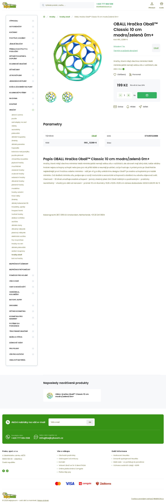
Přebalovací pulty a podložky (18, 50)
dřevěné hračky (18, 181)
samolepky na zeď (19, 122)
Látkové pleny (15, 75)
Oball (156, 48)
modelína (15, 188)
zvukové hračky (18, 174)
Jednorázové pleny (18, 81)
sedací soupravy (18, 251)
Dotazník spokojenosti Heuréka (125, 459)
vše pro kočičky (16, 354)
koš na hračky (17, 258)
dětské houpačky (18, 137)
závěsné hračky (18, 170)
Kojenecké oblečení (18, 64)
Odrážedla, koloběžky (14, 293)
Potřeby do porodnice (14, 324)
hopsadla (15, 148)
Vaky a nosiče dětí (17, 287)
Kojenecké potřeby (17, 92)
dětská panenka (18, 144)
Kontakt (62, 462)
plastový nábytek (18, 232)
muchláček (16, 166)
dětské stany (17, 225)
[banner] (18, 5)
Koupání (13, 104)
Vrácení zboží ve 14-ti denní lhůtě (72, 465)
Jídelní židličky (16, 44)
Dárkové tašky (16, 343)
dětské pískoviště (18, 247)
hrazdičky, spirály (18, 207)
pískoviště (16, 133)
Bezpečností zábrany (18, 264)
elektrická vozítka (19, 236)
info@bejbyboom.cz (104, 6)
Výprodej (13, 21)
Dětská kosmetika (17, 311)
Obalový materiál (17, 360)
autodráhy (16, 129)
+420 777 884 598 (104, 4)
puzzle (14, 118)
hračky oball (65, 17)
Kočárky (13, 32)
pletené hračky (18, 185)
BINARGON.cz (159, 499)
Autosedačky (15, 26)
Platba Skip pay (65, 472)
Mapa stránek (43, 500)
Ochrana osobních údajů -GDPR (126, 465)
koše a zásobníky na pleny (20, 87)
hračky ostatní (17, 192)
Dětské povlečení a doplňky (17, 57)
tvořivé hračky (17, 214)
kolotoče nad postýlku (20, 151)
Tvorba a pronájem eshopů (142, 499)
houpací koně (17, 210)
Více (120, 69)
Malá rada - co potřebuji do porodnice (128, 462)
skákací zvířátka (18, 218)
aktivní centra (17, 115)
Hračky (52, 17)
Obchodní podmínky (67, 455)
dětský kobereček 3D (20, 203)
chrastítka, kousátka (20, 159)
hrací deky (16, 196)
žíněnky (15, 140)
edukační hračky (18, 177)
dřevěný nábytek (18, 229)
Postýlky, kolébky (17, 38)
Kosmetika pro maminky (16, 317)
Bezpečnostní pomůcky (19, 269)
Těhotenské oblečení (18, 331)
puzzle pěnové (17, 155)
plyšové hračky (18, 163)
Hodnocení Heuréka (121, 455)
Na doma (13, 98)
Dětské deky (14, 69)
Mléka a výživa (15, 337)
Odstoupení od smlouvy (68, 459)
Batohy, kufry (15, 300)
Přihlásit (89, 422)
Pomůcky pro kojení (18, 275)
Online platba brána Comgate (71, 469)
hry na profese (17, 240)
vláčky (14, 126)
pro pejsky (14, 348)
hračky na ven (17, 244)
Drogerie (13, 305)
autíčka (15, 221)
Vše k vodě (14, 281)
